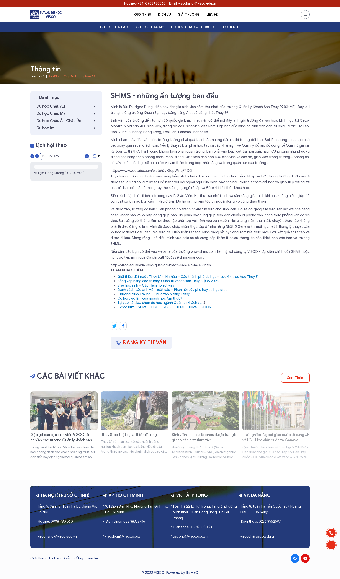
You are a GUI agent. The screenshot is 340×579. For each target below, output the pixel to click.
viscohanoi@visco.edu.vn (57, 536)
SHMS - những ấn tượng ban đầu (73, 76)
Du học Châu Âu (113, 27)
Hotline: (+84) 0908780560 (145, 3)
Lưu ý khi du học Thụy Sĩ (239, 277)
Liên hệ (212, 14)
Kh (167, 277)
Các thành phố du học (198, 277)
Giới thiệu (142, 14)
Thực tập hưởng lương (172, 294)
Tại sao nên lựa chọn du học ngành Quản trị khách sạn (161, 303)
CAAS (166, 307)
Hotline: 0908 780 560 (55, 521)
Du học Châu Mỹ (149, 27)
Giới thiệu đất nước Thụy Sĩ (139, 277)
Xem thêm (295, 378)
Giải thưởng (189, 14)
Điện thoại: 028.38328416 (125, 521)
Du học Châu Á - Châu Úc (193, 27)
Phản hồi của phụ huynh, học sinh (200, 290)
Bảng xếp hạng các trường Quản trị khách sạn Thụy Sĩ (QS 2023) (169, 281)
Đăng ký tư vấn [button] (141, 342)
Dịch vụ (164, 14)
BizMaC (192, 573)
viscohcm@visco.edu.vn (123, 536)
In (96, 156)
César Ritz (126, 307)
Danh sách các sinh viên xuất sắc (144, 290)
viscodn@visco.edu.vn (257, 536)
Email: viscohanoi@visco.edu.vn (192, 3)
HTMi (179, 307)
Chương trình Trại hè (134, 294)
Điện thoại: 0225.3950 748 (193, 527)
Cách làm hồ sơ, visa (158, 285)
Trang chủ (37, 76)
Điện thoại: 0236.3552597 (261, 521)
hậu (174, 277)
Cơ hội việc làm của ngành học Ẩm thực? (150, 298)
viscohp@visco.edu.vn (190, 536)
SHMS (142, 307)
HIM (154, 307)
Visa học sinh (128, 285)
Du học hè (232, 27)
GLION (205, 307)
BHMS (192, 307)
